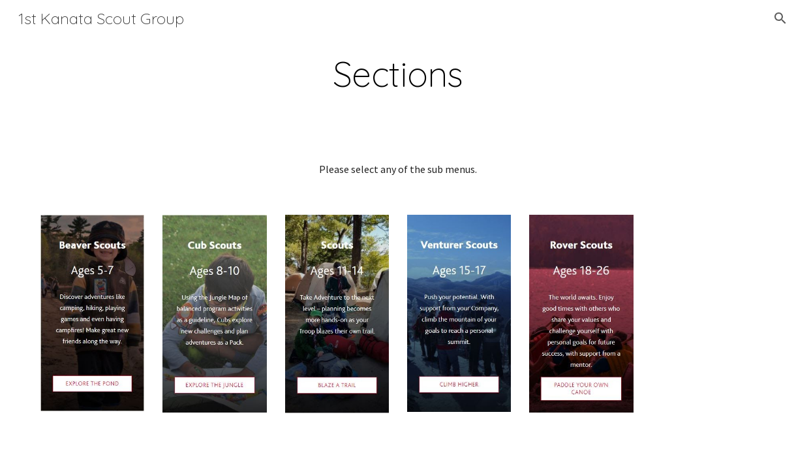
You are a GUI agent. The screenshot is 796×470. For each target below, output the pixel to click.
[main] (397, 74)
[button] (780, 18)
